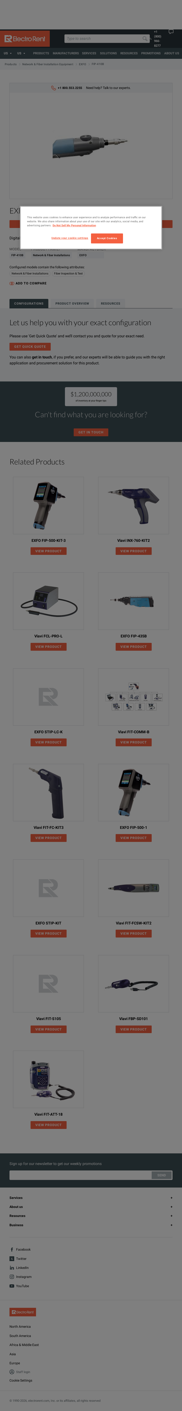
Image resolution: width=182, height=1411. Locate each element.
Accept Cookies (107, 238)
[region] (91, 227)
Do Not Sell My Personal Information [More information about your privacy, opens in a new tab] (74, 225)
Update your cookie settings (69, 238)
